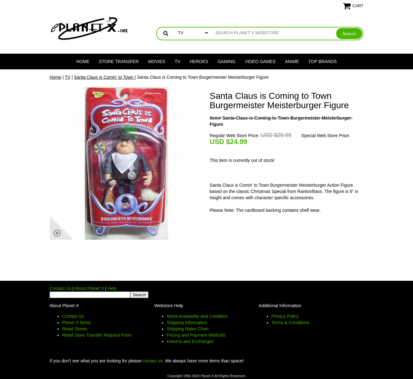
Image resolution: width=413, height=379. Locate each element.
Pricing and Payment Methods (196, 335)
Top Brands (322, 61)
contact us (152, 360)
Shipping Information (187, 322)
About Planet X (89, 288)
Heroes (199, 61)
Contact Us (60, 288)
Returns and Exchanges (190, 341)
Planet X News (76, 322)
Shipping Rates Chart (187, 328)
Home (82, 61)
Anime (292, 61)
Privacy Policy (285, 316)
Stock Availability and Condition (197, 316)
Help (112, 288)
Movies (156, 61)
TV (177, 61)
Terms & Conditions (290, 322)
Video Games (260, 61)
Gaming (226, 61)
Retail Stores (74, 328)
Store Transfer (119, 61)
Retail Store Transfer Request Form (96, 335)
